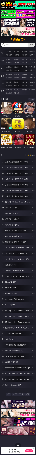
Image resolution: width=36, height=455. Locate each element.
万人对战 (24, 52)
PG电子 (9, 52)
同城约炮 (9, 90)
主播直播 (24, 62)
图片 (2, 76)
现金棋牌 (24, 55)
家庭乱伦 (16, 82)
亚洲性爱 (9, 67)
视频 (2, 61)
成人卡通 (24, 67)
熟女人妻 (9, 62)
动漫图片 (32, 74)
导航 (2, 91)
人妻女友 (24, 82)
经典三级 (16, 70)
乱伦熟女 (24, 70)
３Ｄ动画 (32, 59)
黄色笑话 (24, 85)
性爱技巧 (32, 85)
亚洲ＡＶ (9, 59)
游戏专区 (32, 52)
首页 (8, 394)
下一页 (21, 394)
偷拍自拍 (16, 67)
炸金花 (17, 55)
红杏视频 (9, 93)
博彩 (2, 53)
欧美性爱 (32, 67)
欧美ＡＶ (24, 59)
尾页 (27, 394)
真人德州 (16, 52)
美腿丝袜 (9, 78)
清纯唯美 (16, 78)
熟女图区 (24, 78)
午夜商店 (16, 90)
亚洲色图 (16, 74)
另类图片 (32, 78)
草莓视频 (24, 90)
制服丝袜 (9, 70)
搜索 (31, 44)
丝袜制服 (16, 62)
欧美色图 (24, 74)
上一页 (15, 394)
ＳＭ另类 (32, 62)
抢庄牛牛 (32, 55)
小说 (2, 83)
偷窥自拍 (9, 74)
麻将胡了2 (9, 55)
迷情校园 (9, 85)
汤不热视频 (32, 90)
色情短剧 (16, 93)
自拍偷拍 (16, 59)
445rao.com (18, 40)
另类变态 (32, 70)
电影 (2, 68)
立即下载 (29, 451)
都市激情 (9, 82)
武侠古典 (32, 82)
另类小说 (16, 85)
